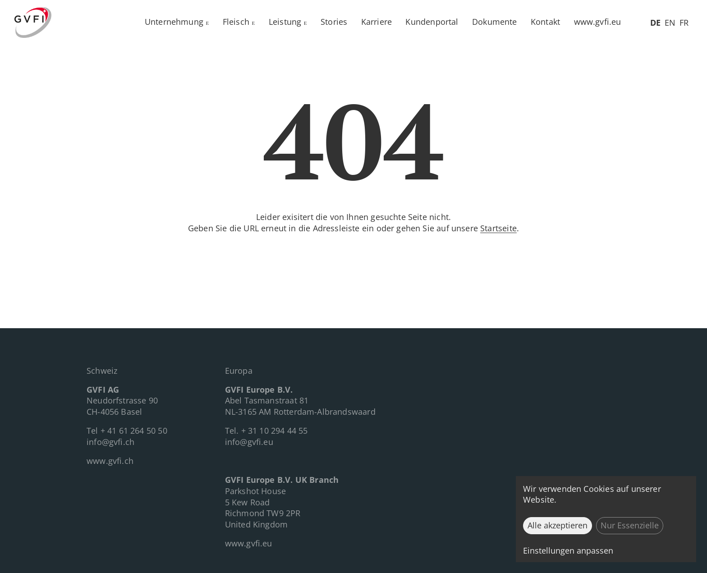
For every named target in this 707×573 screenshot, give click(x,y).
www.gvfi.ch (110, 460)
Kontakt (545, 21)
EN (670, 22)
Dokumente (494, 21)
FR (684, 22)
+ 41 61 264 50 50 (134, 430)
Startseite (498, 228)
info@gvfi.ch (110, 441)
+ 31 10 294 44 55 (274, 430)
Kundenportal (431, 21)
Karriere (376, 21)
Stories (334, 21)
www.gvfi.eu (597, 21)
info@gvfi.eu (249, 441)
